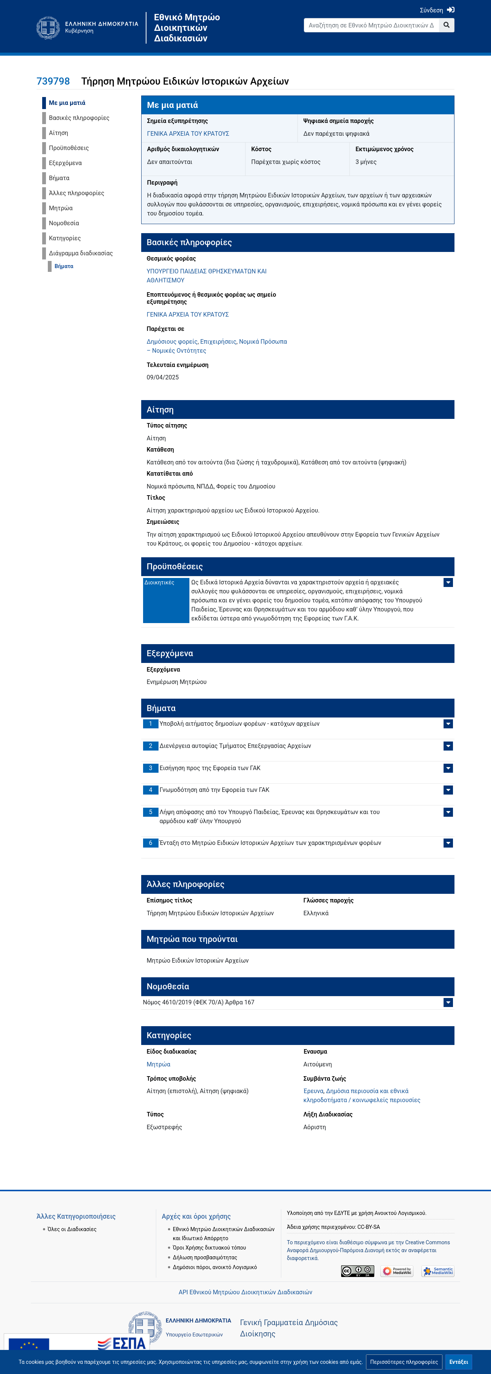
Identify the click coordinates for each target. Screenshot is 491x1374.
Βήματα (59, 178)
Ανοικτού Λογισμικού (400, 1213)
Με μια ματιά (67, 102)
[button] (404, 1361)
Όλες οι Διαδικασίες (72, 1229)
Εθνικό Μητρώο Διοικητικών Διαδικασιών (187, 28)
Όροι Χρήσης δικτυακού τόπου (209, 1248)
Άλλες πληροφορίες (76, 193)
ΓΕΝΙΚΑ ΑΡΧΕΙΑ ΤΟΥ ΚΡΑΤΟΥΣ (188, 133)
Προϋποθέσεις (69, 148)
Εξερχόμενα (65, 163)
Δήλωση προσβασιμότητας (205, 1257)
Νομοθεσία (64, 223)
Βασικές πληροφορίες (79, 117)
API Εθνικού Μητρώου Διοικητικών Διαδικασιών (245, 1292)
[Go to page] (446, 25)
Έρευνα (313, 1091)
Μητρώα (61, 208)
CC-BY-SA (368, 1227)
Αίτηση (58, 132)
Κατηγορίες (65, 238)
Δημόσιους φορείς (172, 341)
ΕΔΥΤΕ (342, 1213)
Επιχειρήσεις (218, 341)
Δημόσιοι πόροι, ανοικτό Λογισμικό (215, 1267)
